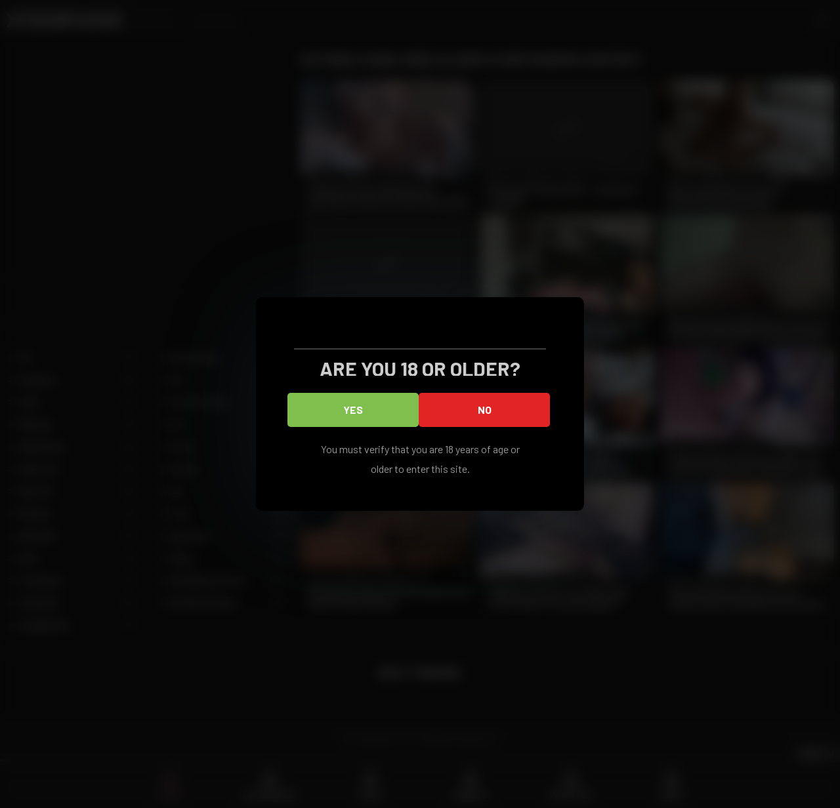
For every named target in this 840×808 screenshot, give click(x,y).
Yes (353, 409)
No (485, 409)
